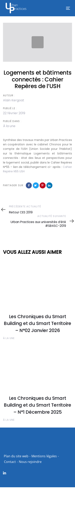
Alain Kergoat (13, 100)
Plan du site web (16, 456)
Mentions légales (44, 456)
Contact (10, 462)
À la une (9, 126)
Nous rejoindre (30, 462)
